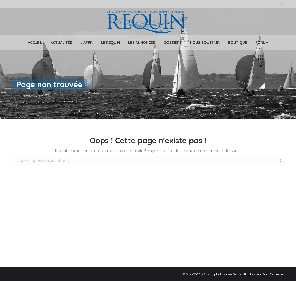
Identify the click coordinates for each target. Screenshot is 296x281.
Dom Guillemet (273, 274)
